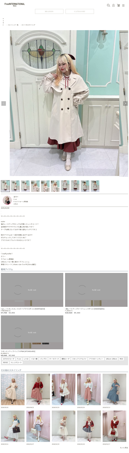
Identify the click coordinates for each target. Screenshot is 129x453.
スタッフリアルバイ (79, 359)
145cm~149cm (111, 359)
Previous (3, 103)
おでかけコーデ (8, 359)
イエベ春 (34, 359)
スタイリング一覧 (13, 25)
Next (125, 103)
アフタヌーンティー (96, 359)
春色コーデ (65, 359)
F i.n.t (15, 199)
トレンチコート (16, 362)
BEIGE (5, 362)
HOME (3, 22)
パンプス (43, 359)
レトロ (26, 359)
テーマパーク (54, 359)
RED (121, 359)
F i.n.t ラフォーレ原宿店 (21, 201)
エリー (16, 197)
